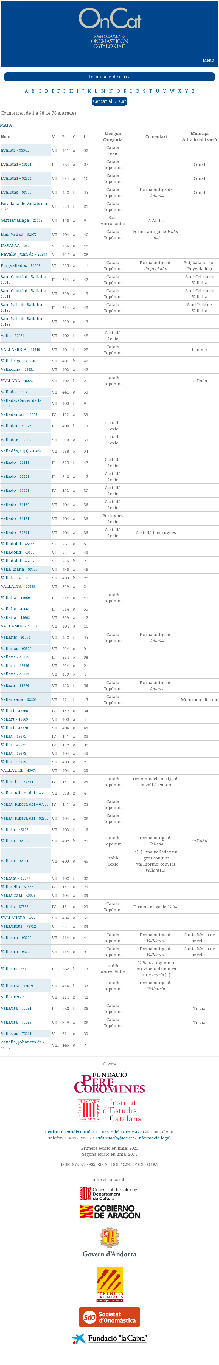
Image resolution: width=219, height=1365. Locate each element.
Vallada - (15, 391)
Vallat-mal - (18, 895)
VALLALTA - (18, 586)
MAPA (6, 125)
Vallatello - (17, 886)
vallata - (15, 860)
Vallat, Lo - (17, 781)
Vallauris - (16, 996)
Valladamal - (19, 414)
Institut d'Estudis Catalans (71, 1132)
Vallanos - (16, 648)
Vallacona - (17, 369)
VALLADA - (17, 380)
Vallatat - (15, 878)
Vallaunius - (18, 926)
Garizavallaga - (22, 220)
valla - (12, 335)
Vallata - (15, 829)
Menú (208, 60)
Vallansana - (19, 699)
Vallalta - (15, 597)
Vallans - (15, 657)
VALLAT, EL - (19, 770)
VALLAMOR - (19, 625)
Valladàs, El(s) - (21, 451)
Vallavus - (16, 1033)
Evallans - (16, 164)
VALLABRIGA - (20, 349)
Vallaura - (16, 937)
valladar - (16, 425)
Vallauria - (17, 985)
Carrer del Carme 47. (120, 1132)
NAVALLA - (17, 245)
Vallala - (14, 577)
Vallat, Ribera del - (25, 792)
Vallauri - (15, 968)
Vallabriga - (18, 360)
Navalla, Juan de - (24, 254)
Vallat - (13, 736)
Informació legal (154, 1138)
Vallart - (14, 710)
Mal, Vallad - (19, 234)
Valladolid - (18, 543)
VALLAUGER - (20, 917)
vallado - (15, 462)
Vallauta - (16, 1008)
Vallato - (15, 906)
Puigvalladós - (20, 265)
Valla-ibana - (19, 569)
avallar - (15, 150)
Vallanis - (15, 637)
